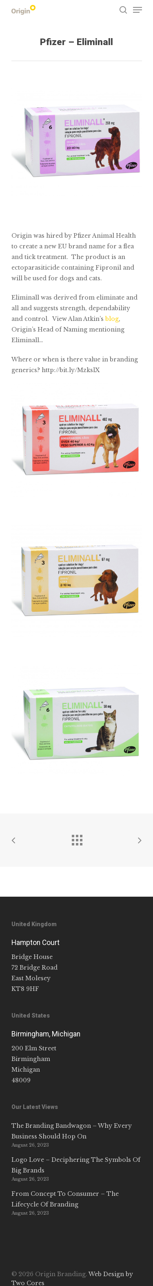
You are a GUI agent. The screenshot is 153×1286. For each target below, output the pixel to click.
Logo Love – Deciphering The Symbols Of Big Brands (75, 1165)
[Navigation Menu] (137, 10)
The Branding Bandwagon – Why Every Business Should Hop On (71, 1131)
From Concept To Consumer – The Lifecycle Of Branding (65, 1199)
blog (112, 319)
